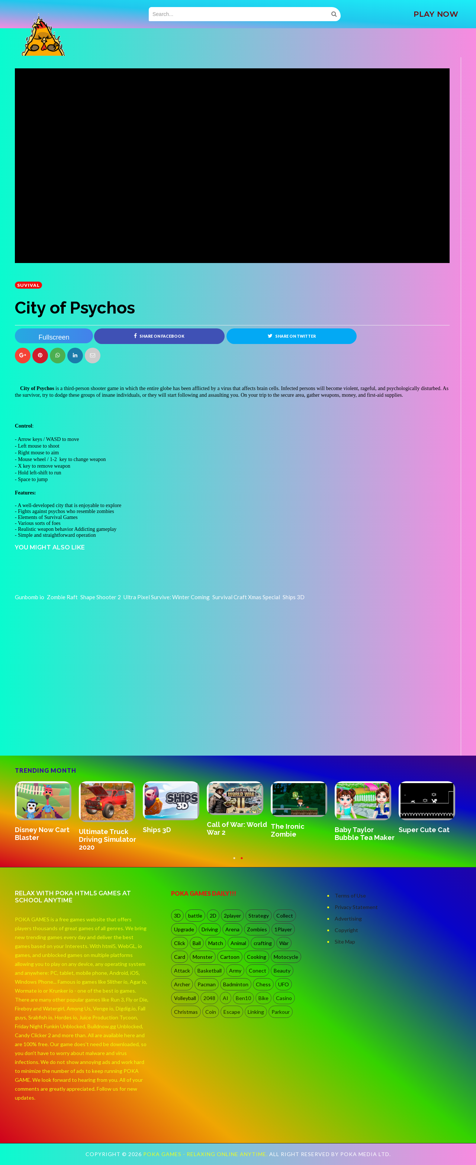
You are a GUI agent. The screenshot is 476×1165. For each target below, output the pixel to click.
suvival (28, 285)
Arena (232, 930)
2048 (209, 998)
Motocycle (286, 957)
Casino (284, 998)
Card (179, 957)
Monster (203, 957)
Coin (210, 1012)
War (284, 943)
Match (215, 943)
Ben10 (243, 998)
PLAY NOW (436, 14)
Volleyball (185, 998)
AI (225, 998)
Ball (197, 943)
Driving (210, 930)
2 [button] (241, 862)
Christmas (186, 1012)
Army (235, 971)
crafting (263, 943)
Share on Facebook (159, 335)
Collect (284, 916)
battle (195, 916)
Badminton (235, 984)
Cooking (256, 957)
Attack (182, 971)
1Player (283, 930)
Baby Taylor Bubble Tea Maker (365, 834)
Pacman (206, 984)
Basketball (209, 971)
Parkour (280, 1012)
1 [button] (234, 862)
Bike (263, 998)
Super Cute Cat (424, 830)
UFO (283, 984)
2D (213, 916)
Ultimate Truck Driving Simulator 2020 (107, 839)
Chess (263, 984)
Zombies (257, 930)
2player (232, 916)
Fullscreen (53, 337)
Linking (256, 1012)
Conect (257, 971)
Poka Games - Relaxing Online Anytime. (206, 1154)
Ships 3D (157, 830)
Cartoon (229, 957)
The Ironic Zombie (288, 830)
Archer (182, 984)
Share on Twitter (292, 335)
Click (179, 943)
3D (177, 916)
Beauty (282, 971)
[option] (47, 812)
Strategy (258, 916)
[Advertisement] (70, 735)
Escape (231, 1012)
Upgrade (184, 930)
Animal (238, 943)
